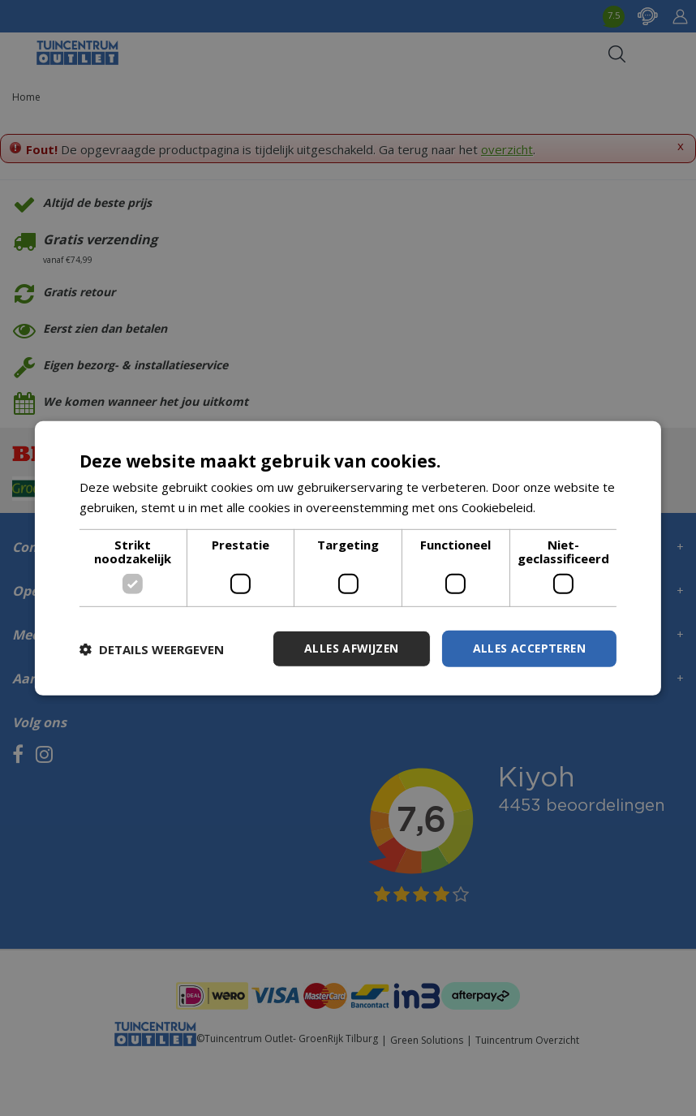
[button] (151, 648)
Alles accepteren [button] (528, 648)
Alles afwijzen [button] (347, 648)
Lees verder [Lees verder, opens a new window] (573, 506)
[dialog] (348, 558)
